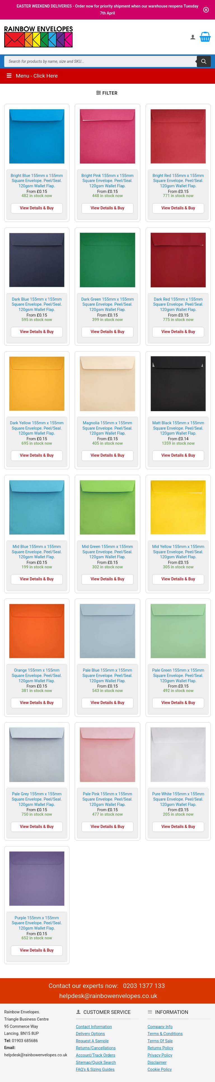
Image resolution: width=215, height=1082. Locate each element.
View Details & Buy (36, 208)
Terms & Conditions (165, 1033)
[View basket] (205, 37)
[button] (107, 93)
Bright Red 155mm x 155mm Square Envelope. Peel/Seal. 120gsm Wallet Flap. (178, 180)
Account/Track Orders (95, 1055)
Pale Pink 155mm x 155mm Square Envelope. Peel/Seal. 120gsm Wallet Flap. (108, 799)
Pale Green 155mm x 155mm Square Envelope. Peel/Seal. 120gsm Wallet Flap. (178, 675)
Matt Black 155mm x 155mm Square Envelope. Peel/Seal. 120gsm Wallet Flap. (178, 428)
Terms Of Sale (160, 1041)
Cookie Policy (160, 1069)
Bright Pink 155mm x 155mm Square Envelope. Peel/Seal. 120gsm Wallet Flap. (107, 180)
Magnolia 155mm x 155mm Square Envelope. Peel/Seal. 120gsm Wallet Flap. (108, 428)
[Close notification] (206, 9)
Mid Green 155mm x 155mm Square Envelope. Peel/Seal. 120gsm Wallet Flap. (107, 551)
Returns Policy (160, 1048)
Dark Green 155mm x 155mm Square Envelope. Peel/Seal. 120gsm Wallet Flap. (107, 304)
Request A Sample (92, 1041)
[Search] (204, 61)
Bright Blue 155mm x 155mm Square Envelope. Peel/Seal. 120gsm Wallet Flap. (37, 180)
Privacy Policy (160, 1055)
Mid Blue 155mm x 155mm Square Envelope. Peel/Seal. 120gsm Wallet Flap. (37, 551)
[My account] (193, 37)
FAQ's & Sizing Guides (95, 1069)
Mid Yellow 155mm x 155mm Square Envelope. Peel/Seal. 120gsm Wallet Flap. (178, 551)
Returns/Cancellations (96, 1048)
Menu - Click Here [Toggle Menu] (32, 76)
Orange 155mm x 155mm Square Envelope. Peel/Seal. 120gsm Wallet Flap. (37, 675)
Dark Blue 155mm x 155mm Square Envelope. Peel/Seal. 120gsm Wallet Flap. (37, 304)
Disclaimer (157, 1062)
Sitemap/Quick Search (96, 1062)
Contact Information (94, 1026)
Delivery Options (90, 1033)
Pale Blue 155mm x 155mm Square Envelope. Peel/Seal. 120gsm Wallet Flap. (108, 675)
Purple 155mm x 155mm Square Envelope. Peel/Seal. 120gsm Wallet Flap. (37, 923)
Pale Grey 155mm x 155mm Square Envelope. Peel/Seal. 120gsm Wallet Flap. (37, 799)
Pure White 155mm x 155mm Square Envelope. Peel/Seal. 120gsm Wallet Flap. (178, 799)
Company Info (160, 1026)
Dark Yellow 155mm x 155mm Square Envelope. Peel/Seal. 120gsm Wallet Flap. (37, 428)
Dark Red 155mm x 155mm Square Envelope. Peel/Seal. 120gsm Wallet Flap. (178, 304)
